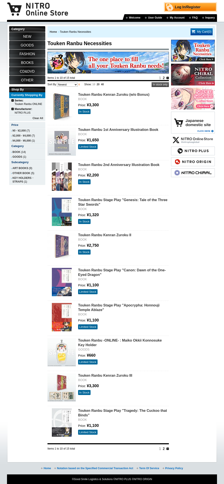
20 (98, 84)
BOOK (16, 152)
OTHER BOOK (21, 173)
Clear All (38, 118)
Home (53, 31)
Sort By (51, 84)
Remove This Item (12, 100)
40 (102, 84)
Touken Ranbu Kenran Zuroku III (105, 375)
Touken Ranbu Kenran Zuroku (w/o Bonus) (113, 94)
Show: (87, 84)
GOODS (17, 156)
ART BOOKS (20, 168)
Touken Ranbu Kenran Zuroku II (104, 235)
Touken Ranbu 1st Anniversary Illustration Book (118, 130)
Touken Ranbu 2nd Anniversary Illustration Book (118, 165)
